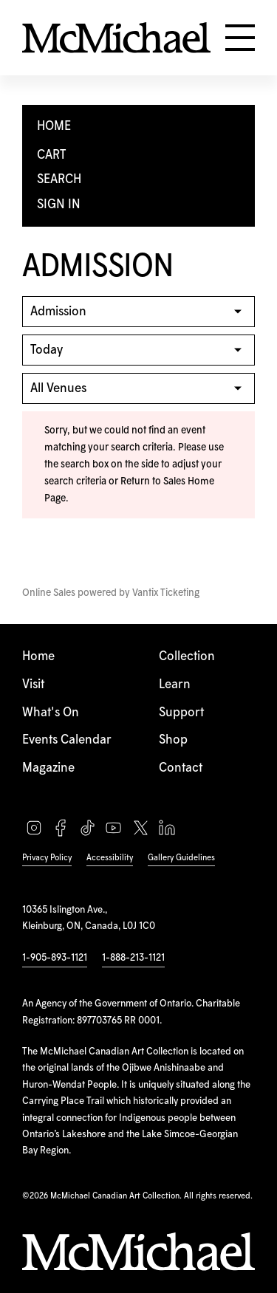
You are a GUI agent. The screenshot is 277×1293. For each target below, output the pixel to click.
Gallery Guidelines (181, 858)
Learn (175, 684)
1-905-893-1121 (54, 958)
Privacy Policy (47, 858)
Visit (33, 684)
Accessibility (109, 858)
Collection (187, 656)
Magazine (48, 768)
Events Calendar (67, 740)
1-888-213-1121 (133, 958)
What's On (50, 712)
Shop (173, 740)
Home (38, 656)
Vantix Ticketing (165, 593)
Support (181, 712)
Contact (180, 768)
